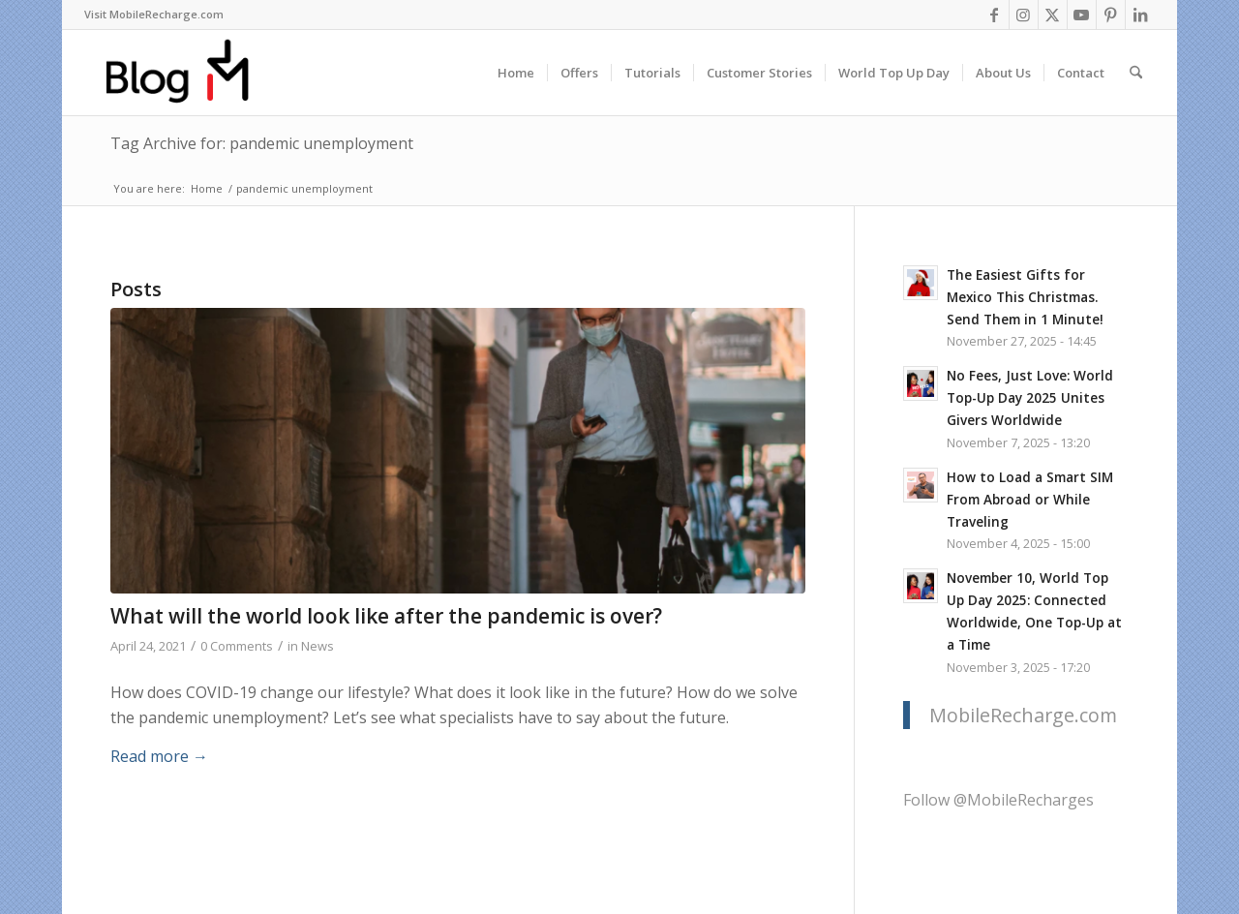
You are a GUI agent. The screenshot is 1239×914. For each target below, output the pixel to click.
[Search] (1136, 72)
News (317, 646)
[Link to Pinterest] (1111, 14)
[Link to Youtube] (1082, 14)
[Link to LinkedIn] (1140, 14)
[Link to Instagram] (1024, 14)
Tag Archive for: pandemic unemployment (261, 143)
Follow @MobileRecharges (998, 799)
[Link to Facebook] (995, 14)
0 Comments (236, 646)
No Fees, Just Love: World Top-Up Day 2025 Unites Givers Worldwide (1030, 397)
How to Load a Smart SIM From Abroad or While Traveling (1030, 499)
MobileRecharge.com (1023, 715)
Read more (159, 756)
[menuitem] (154, 14)
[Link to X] (1053, 14)
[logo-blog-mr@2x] (188, 72)
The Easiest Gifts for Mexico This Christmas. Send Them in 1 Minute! (1025, 296)
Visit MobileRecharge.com (154, 14)
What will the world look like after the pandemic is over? (386, 615)
